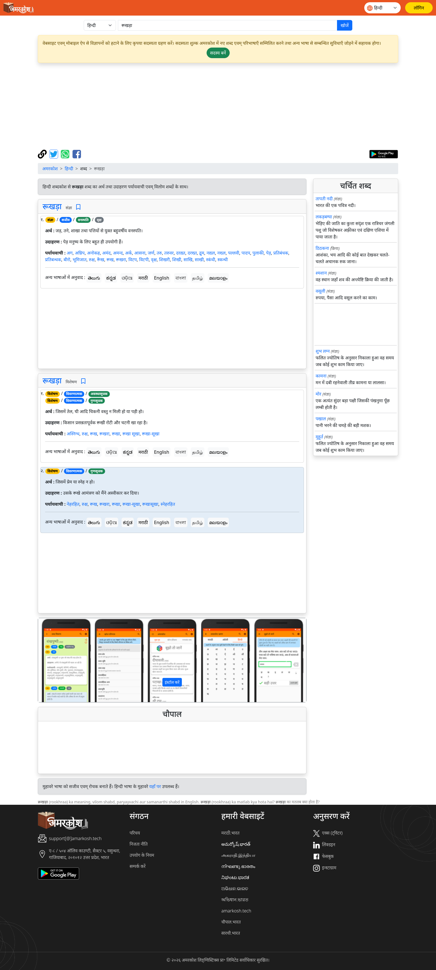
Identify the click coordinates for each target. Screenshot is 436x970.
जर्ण (151, 253)
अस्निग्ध (73, 434)
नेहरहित (73, 504)
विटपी (143, 259)
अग (70, 253)
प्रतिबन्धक (53, 259)
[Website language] (382, 7)
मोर (318, 394)
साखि (188, 259)
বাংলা (180, 278)
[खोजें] (227, 25)
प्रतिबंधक (280, 253)
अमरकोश (50, 169)
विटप (132, 259)
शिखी (176, 259)
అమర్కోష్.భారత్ (235, 844)
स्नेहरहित (168, 504)
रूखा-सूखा (151, 434)
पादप (246, 253)
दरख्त (192, 253)
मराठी (143, 278)
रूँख (100, 259)
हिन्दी (69, 169)
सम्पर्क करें (137, 866)
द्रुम (201, 253)
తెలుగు (94, 278)
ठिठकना (322, 248)
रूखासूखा (150, 504)
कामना (321, 376)
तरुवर (169, 253)
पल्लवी (233, 253)
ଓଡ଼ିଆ (127, 278)
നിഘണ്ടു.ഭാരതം (238, 866)
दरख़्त (180, 253)
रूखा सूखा (131, 434)
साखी (199, 259)
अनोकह (93, 253)
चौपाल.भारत (231, 922)
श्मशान (321, 273)
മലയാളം (218, 278)
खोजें (345, 25)
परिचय (135, 833)
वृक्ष (154, 259)
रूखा (116, 434)
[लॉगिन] (419, 7)
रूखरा (121, 259)
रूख (110, 259)
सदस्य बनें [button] (218, 53)
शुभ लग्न (323, 351)
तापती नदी (324, 199)
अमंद (106, 253)
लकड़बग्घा (324, 217)
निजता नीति (139, 844)
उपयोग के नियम (142, 855)
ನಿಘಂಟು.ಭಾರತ (235, 877)
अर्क (128, 253)
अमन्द (118, 253)
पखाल (321, 419)
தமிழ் (197, 278)
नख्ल (221, 253)
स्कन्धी (222, 259)
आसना (139, 253)
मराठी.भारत (230, 833)
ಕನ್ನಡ (111, 278)
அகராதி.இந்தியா (238, 855)
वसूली (320, 291)
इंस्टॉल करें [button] (172, 682)
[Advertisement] (218, 106)
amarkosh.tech (236, 911)
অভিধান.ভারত (234, 900)
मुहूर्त (319, 437)
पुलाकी (258, 253)
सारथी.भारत (230, 933)
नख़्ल (211, 253)
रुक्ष (92, 259)
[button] (58, 660)
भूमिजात (79, 259)
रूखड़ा (52, 206)
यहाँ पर (155, 786)
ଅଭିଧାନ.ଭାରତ (234, 888)
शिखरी (164, 259)
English (161, 278)
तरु (159, 253)
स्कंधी (210, 259)
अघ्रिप (80, 253)
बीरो (67, 259)
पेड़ (268, 253)
